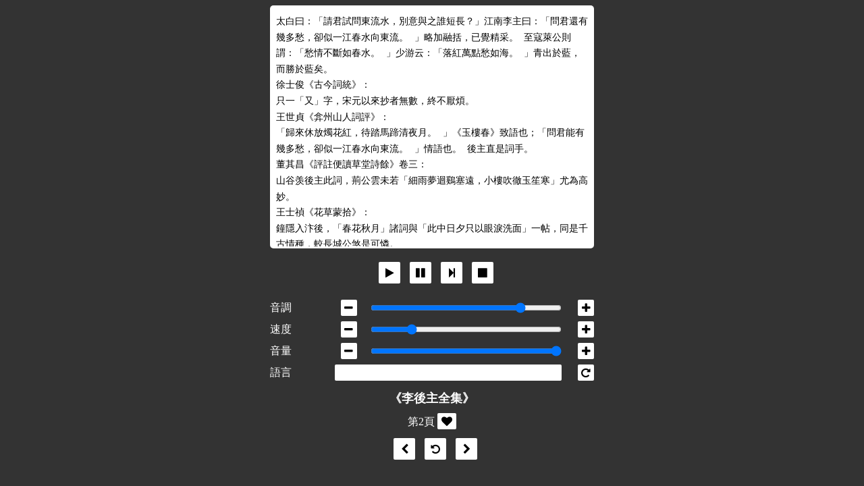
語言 (281, 372)
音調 (281, 307)
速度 (281, 329)
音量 (281, 350)
